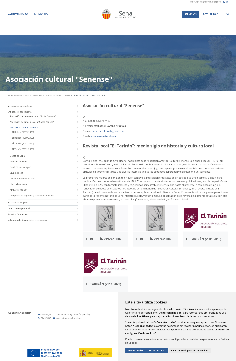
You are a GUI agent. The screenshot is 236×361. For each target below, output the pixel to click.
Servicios (191, 14)
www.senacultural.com (103, 136)
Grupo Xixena (16, 172)
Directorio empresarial (19, 208)
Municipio (41, 14)
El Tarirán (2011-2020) (23, 149)
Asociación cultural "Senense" (24, 127)
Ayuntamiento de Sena (18, 95)
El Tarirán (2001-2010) (23, 143)
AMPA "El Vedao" (18, 189)
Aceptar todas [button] (135, 350)
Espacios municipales (18, 202)
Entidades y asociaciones (58, 95)
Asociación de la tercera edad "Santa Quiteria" (33, 116)
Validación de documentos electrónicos (27, 220)
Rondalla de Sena (18, 161)
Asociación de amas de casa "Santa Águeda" (32, 121)
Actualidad (210, 14)
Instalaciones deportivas (20, 106)
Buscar (228, 14)
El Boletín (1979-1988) (23, 132)
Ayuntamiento (18, 14)
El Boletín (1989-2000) (23, 137)
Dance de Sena (17, 155)
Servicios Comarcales (18, 214)
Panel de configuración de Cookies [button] (190, 350)
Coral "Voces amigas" (20, 167)
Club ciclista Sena (18, 184)
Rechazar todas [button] (157, 350)
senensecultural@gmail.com (108, 131)
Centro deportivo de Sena (23, 178)
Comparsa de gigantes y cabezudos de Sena (32, 195)
